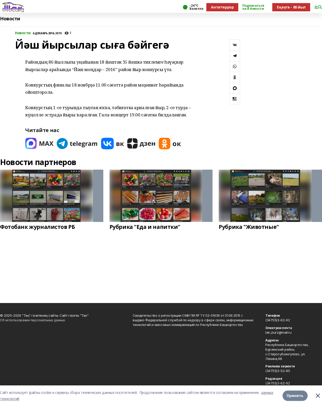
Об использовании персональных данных (32, 320)
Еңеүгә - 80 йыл (291, 7)
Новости (10, 18)
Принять (295, 395)
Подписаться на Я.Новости (253, 7)
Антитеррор (222, 7)
